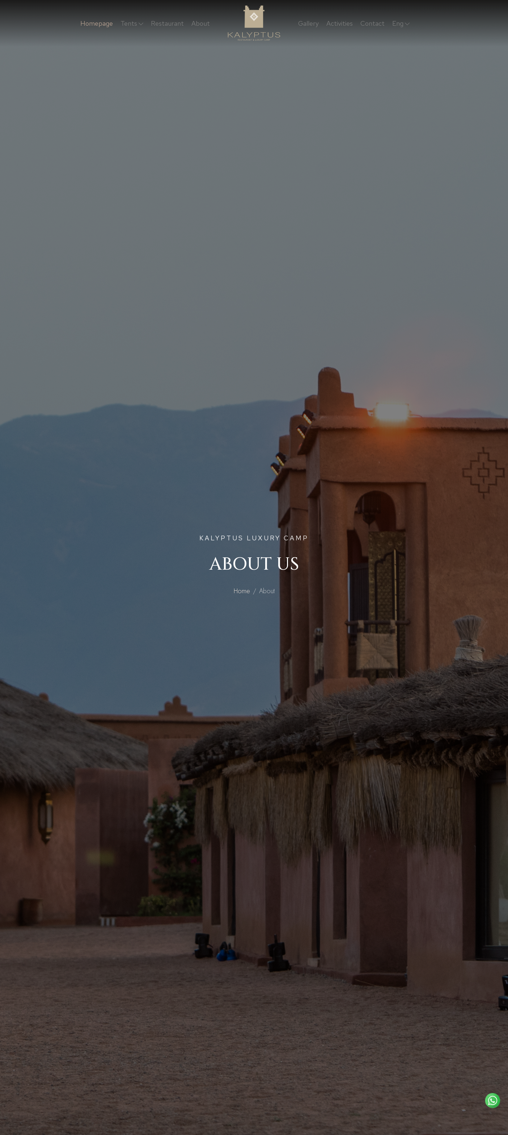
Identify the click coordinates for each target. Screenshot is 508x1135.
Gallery (308, 23)
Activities (339, 23)
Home (242, 591)
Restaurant (167, 23)
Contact (372, 23)
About (200, 23)
